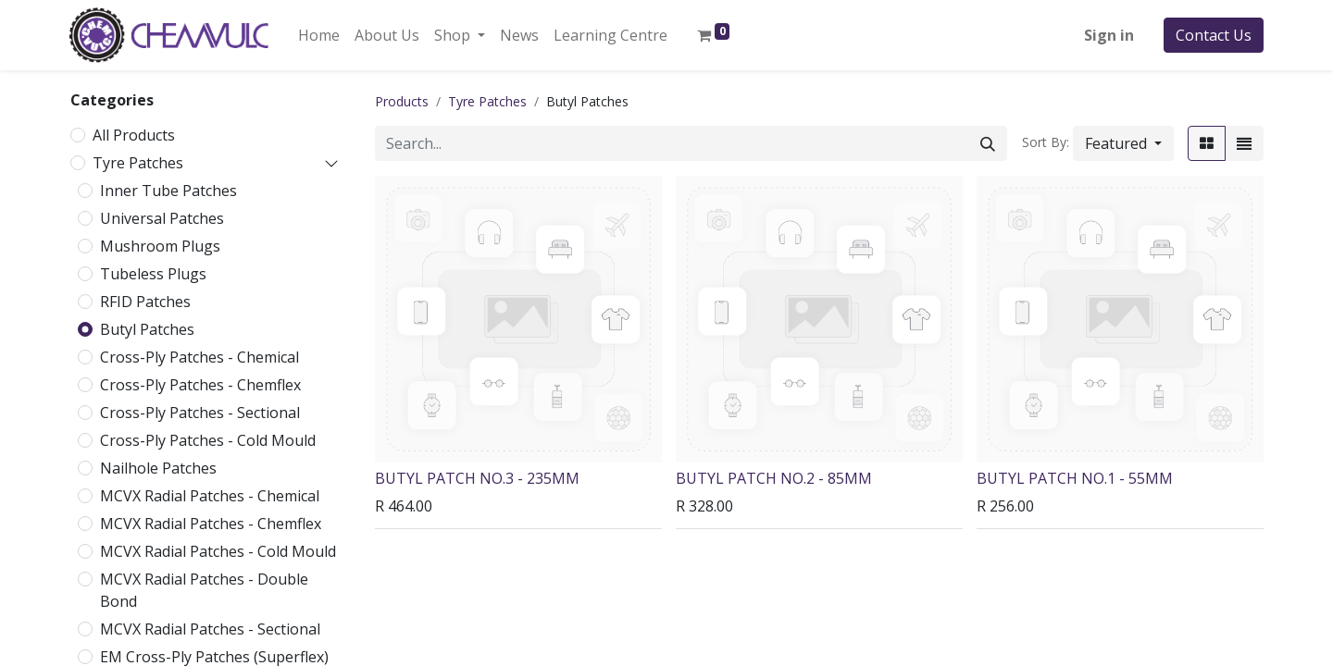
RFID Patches (145, 301)
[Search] (987, 143)
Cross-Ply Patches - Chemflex (200, 385)
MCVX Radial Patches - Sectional (210, 629)
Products (402, 101)
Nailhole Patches (158, 468)
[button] (1123, 143)
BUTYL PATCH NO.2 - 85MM (774, 478)
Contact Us (1214, 35)
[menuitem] (319, 35)
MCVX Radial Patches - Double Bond (204, 590)
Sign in (1109, 35)
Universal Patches (162, 218)
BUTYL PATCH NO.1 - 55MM (1075, 478)
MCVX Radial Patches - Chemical (209, 496)
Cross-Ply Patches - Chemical (199, 357)
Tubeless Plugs (153, 274)
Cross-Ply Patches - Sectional (200, 412)
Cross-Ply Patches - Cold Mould (208, 440)
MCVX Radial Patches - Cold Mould (218, 551)
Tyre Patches (138, 163)
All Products (134, 135)
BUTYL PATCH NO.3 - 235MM (477, 478)
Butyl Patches (147, 329)
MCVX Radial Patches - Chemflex (210, 523)
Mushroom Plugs (160, 246)
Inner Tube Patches (168, 190)
